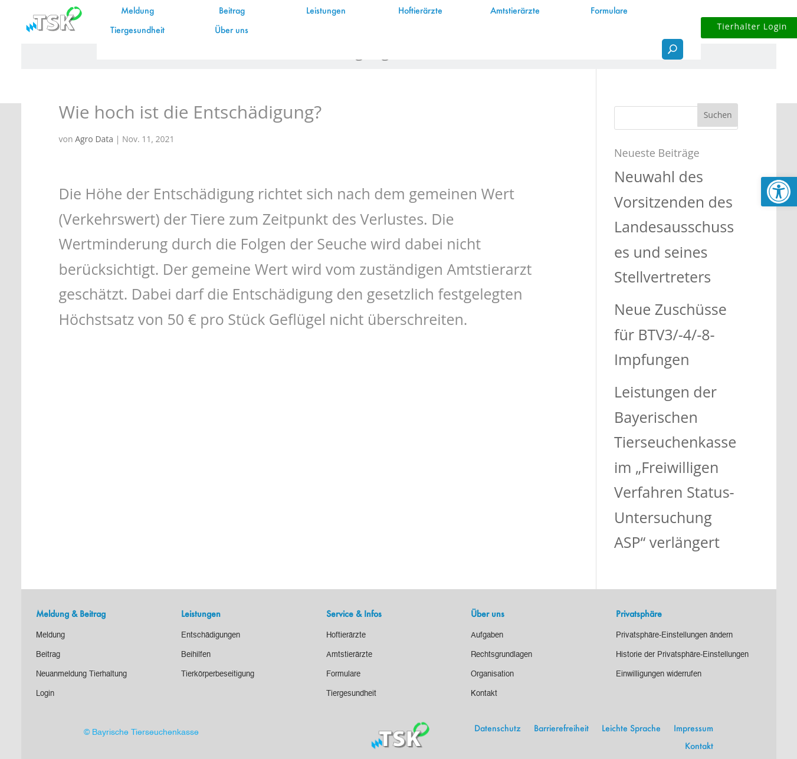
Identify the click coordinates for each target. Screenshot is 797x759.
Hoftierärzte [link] (420, 11)
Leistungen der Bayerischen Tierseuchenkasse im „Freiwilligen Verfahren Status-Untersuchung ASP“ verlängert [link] (675, 467)
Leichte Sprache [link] (631, 729)
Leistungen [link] (326, 11)
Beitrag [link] (232, 11)
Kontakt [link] (699, 746)
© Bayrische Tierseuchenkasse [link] (141, 732)
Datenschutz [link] (497, 729)
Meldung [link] (137, 11)
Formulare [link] (609, 11)
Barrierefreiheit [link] (561, 729)
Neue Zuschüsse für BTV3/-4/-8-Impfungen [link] (670, 334)
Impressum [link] (693, 729)
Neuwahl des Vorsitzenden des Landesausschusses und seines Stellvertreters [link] (674, 226)
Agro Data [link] (94, 138)
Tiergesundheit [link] (137, 30)
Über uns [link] (231, 30)
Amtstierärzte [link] (515, 11)
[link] (779, 191)
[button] (718, 115)
